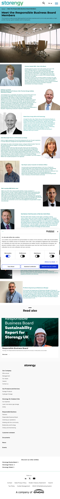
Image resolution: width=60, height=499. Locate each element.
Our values (5, 378)
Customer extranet (8, 432)
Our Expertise (6, 401)
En (49, 3)
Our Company (6, 370)
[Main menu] (56, 3)
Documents (6, 437)
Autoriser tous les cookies (49, 266)
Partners (4, 414)
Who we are (5, 373)
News (4, 442)
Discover (4, 354)
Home (3, 9)
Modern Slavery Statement (37, 483)
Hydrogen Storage (7, 394)
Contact (9, 483)
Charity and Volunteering (9, 427)
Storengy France (7, 465)
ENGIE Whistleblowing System (42, 486)
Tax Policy (11, 486)
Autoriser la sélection (30, 266)
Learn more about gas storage (10, 404)
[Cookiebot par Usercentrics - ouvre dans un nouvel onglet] (47, 231)
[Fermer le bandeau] (57, 231)
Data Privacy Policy (20, 483)
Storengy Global (7, 467)
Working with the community (10, 422)
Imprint (50, 483)
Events (4, 447)
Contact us (5, 384)
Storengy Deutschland (9, 462)
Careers (4, 381)
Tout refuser (11, 266)
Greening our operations (9, 420)
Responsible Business (9, 412)
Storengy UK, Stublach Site (11, 399)
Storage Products (7, 391)
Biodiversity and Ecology (9, 425)
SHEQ (4, 407)
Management (6, 376)
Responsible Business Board (10, 417)
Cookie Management (23, 486)
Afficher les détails (50, 261)
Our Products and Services (11, 389)
